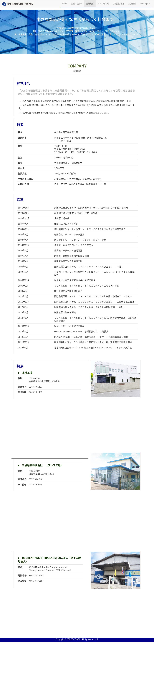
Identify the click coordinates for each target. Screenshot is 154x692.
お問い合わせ (103, 3)
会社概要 (90, 3)
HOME (65, 3)
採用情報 (132, 3)
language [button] (145, 3)
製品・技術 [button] (76, 3)
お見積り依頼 (118, 3)
